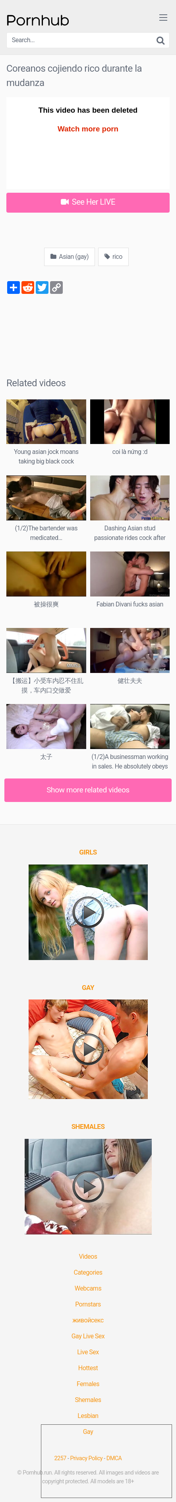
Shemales (88, 1400)
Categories (88, 1272)
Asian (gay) (69, 256)
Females (88, 1384)
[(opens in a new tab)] (88, 852)
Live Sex (88, 1352)
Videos (88, 1256)
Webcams (88, 1288)
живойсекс (87, 1320)
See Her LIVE (88, 202)
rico (113, 256)
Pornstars (88, 1304)
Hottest (88, 1368)
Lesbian (87, 1416)
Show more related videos (88, 789)
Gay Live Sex (88, 1336)
